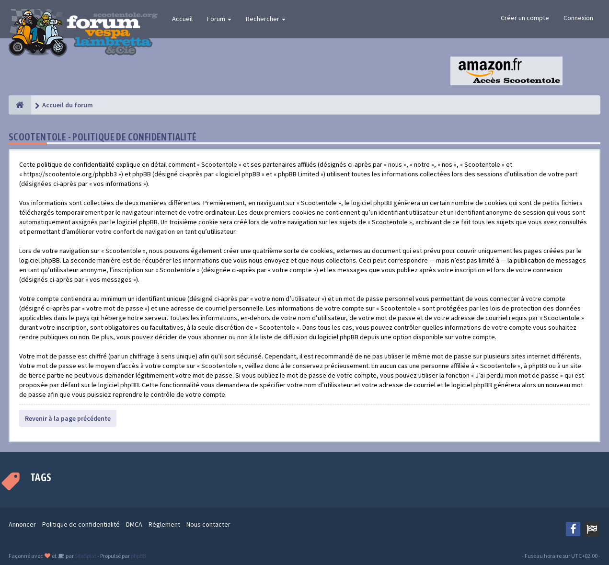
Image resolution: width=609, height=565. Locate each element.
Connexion (578, 17)
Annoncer (22, 524)
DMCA (134, 524)
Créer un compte (525, 17)
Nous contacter (208, 524)
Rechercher (266, 18)
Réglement (164, 524)
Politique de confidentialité (81, 524)
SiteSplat (85, 555)
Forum (219, 18)
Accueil (182, 18)
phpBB (138, 555)
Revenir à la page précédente (68, 418)
